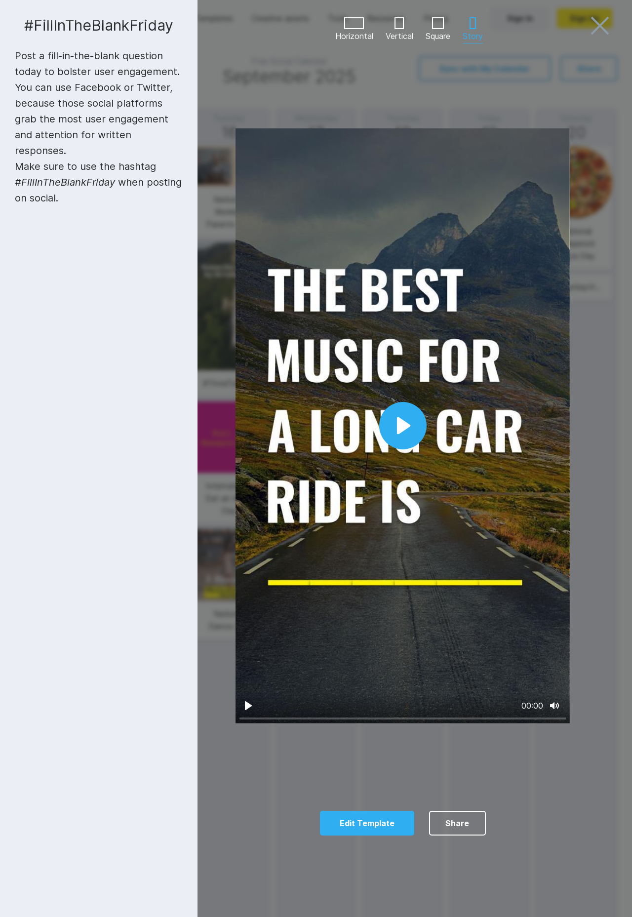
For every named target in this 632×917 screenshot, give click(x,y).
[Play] (248, 706)
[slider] (402, 718)
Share (457, 823)
